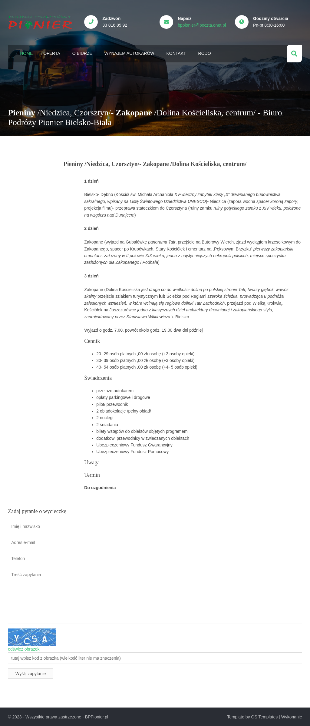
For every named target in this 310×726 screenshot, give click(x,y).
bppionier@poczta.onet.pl (202, 25)
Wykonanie (291, 716)
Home (26, 53)
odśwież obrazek (23, 648)
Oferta (51, 53)
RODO (204, 53)
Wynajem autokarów (129, 53)
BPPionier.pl (96, 716)
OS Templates (264, 716)
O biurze (82, 53)
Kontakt (176, 53)
